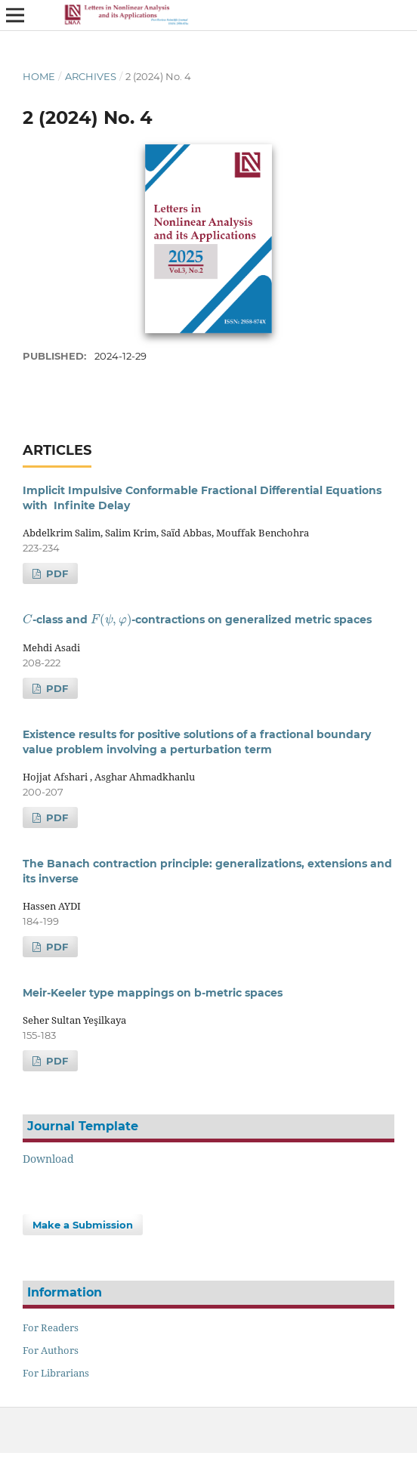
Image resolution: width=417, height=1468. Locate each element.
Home (39, 76)
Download (48, 1158)
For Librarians (56, 1373)
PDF (55, 573)
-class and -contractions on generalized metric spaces (197, 619)
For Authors (51, 1350)
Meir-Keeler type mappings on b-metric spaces (153, 993)
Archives (90, 76)
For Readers (51, 1327)
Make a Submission (82, 1225)
